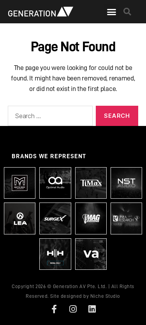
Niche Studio (105, 296)
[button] (111, 11)
